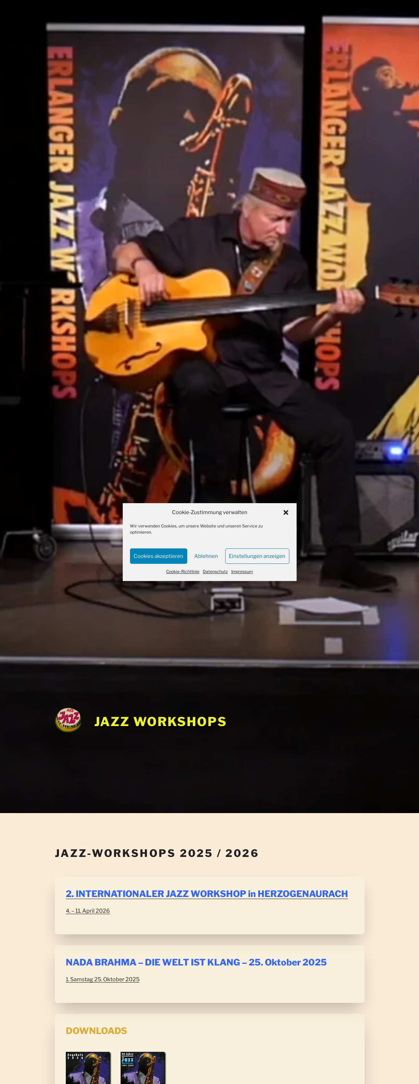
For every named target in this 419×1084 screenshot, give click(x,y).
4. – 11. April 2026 (88, 911)
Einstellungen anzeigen (257, 556)
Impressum (242, 571)
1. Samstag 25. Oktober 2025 (102, 979)
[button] (285, 512)
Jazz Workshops (160, 721)
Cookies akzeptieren (158, 556)
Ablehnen (206, 556)
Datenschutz (215, 571)
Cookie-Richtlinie (182, 571)
